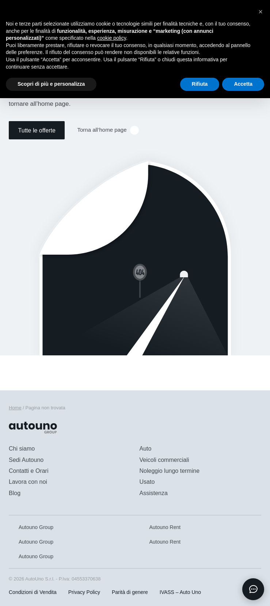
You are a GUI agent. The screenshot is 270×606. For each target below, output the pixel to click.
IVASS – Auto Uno (180, 592)
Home (15, 407)
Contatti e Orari (28, 471)
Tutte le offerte (37, 130)
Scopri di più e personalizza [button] (51, 84)
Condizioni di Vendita (33, 592)
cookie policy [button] (111, 38)
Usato (147, 482)
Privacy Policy (84, 592)
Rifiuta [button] (200, 84)
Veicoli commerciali (164, 460)
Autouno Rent (160, 527)
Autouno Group (31, 527)
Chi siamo (22, 448)
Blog (14, 493)
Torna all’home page (107, 130)
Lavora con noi (28, 482)
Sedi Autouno (26, 460)
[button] (260, 12)
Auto (146, 448)
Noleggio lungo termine (170, 471)
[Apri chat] (253, 589)
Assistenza (154, 493)
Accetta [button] (243, 84)
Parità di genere (130, 592)
